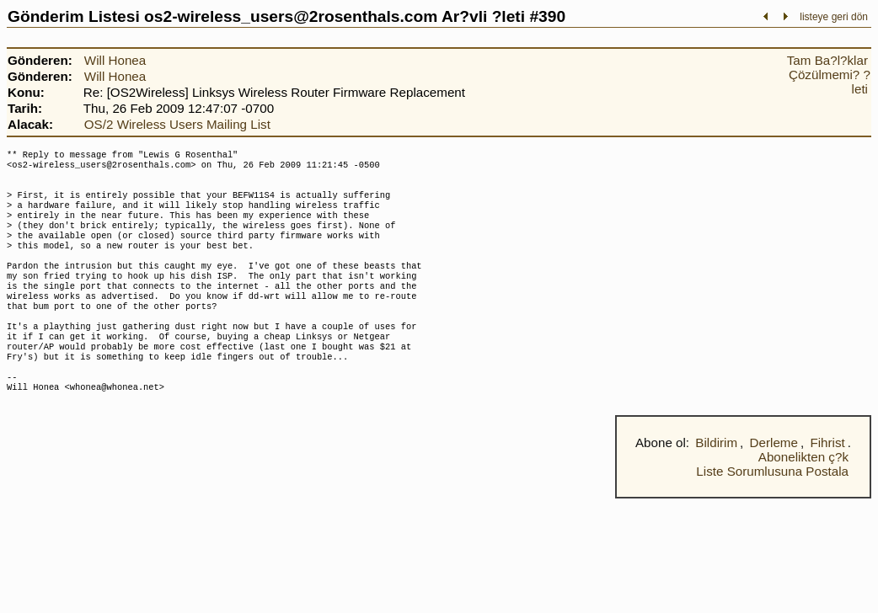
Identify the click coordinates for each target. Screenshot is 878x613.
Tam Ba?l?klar (827, 60)
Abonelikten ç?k (803, 499)
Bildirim (716, 484)
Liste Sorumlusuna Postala (772, 513)
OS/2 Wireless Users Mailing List (177, 124)
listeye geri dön (834, 17)
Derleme (774, 484)
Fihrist (827, 484)
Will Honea (115, 60)
